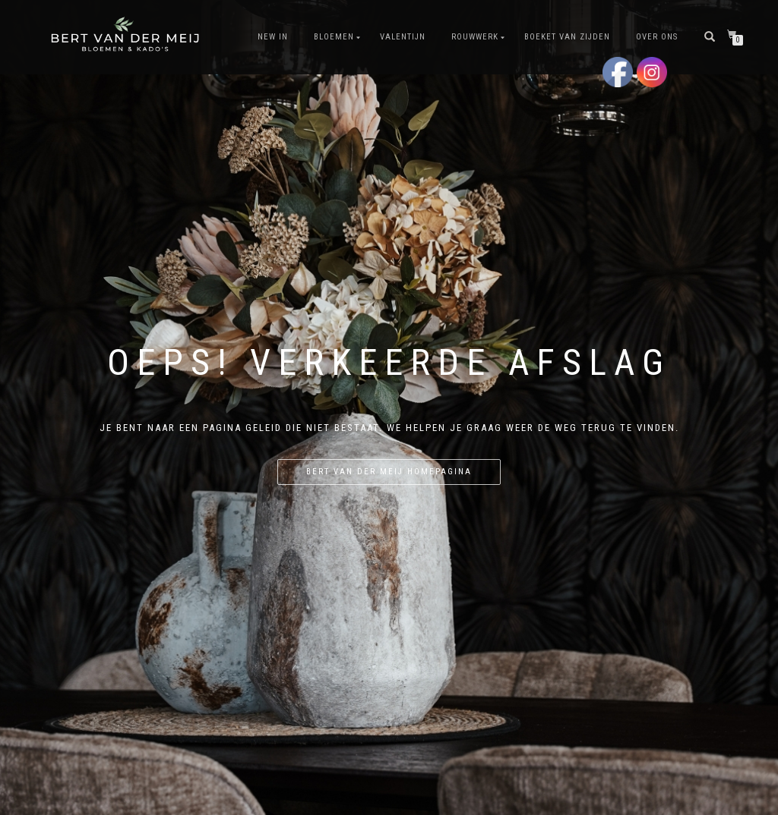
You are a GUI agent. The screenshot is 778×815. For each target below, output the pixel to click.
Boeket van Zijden (567, 37)
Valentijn (402, 37)
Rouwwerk (474, 37)
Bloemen (334, 37)
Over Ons (657, 37)
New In (273, 37)
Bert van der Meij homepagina (389, 472)
